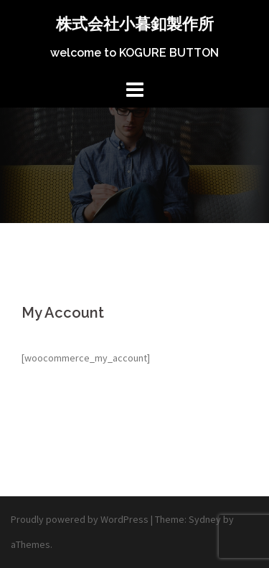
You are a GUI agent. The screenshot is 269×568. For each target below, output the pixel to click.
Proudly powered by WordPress (79, 519)
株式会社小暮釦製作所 (135, 23)
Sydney (205, 519)
